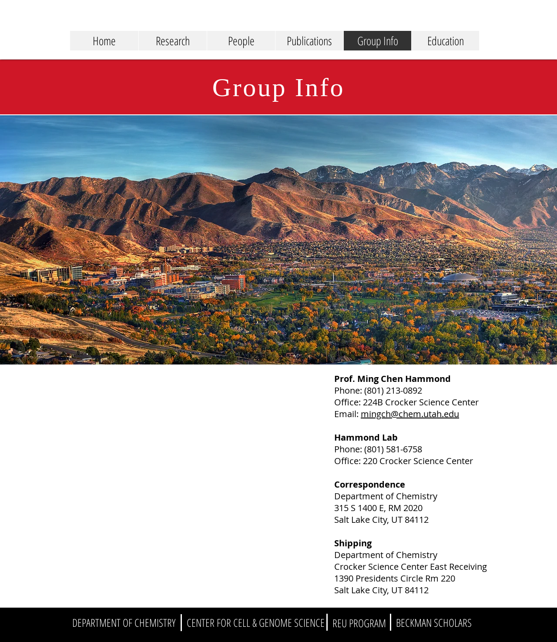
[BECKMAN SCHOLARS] (434, 622)
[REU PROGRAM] (359, 623)
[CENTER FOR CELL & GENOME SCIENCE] (255, 622)
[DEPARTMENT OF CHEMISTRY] (123, 622)
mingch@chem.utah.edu (410, 414)
